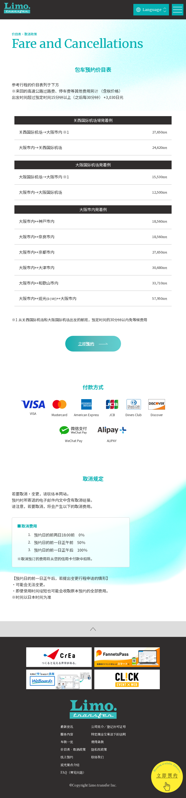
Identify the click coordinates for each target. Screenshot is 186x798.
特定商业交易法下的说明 (108, 734)
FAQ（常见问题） (73, 772)
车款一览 (67, 741)
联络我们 (97, 757)
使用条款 (97, 741)
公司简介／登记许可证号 (108, 726)
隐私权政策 (99, 749)
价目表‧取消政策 (73, 749)
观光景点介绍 (70, 764)
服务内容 (67, 734)
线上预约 (67, 757)
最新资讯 (67, 726)
